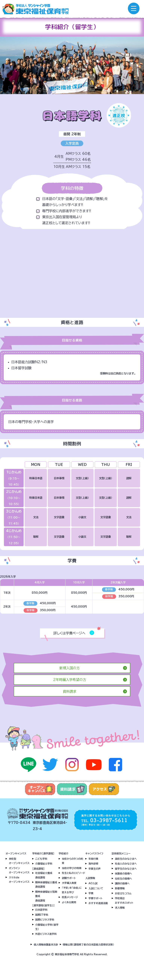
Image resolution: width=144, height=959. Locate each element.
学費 (90, 893)
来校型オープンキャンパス (19, 861)
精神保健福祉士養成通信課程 (46, 884)
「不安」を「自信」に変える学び (72, 890)
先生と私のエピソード (73, 873)
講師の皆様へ (122, 883)
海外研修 (93, 863)
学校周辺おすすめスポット (124, 900)
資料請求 (69, 691)
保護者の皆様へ (123, 873)
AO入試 (93, 883)
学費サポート (95, 898)
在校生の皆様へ (123, 878)
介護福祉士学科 (43, 863)
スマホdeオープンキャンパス (19, 879)
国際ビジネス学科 (44, 920)
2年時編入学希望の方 (69, 679)
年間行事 (93, 859)
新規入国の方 (69, 668)
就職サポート (69, 878)
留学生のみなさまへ (126, 869)
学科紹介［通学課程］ (43, 853)
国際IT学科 (41, 915)
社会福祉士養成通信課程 (43, 875)
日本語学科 (41, 910)
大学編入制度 (69, 883)
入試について (95, 888)
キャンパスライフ (94, 853)
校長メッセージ (70, 897)
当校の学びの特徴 (71, 868)
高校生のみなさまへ (126, 859)
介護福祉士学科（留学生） (46, 927)
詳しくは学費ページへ (72, 633)
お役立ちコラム (123, 893)
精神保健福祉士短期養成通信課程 (46, 896)
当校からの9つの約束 (72, 861)
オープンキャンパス (16, 853)
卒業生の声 (94, 869)
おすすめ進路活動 (98, 903)
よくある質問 (69, 902)
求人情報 (120, 908)
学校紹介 (63, 853)
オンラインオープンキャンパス (19, 870)
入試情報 (90, 878)
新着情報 (120, 888)
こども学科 (41, 859)
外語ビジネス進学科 (46, 934)
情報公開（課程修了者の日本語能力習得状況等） (88, 944)
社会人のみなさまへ (126, 863)
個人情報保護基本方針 (46, 944)
